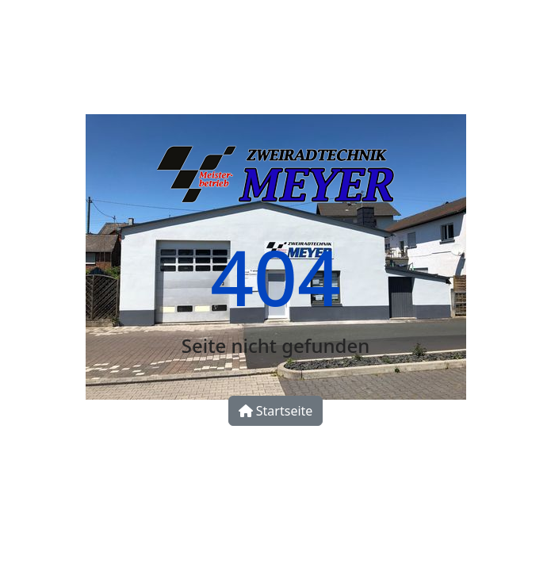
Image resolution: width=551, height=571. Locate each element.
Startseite (276, 411)
